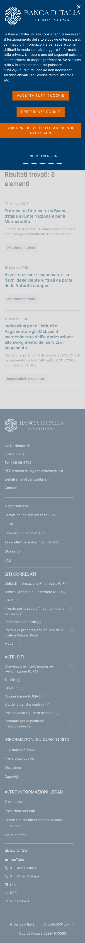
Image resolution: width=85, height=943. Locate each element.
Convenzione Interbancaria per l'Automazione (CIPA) (29, 669)
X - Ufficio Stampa (22, 876)
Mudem (11, 643)
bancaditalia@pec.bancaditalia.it (37, 471)
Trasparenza (14, 802)
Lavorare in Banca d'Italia (24, 533)
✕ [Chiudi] (79, 6)
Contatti (11, 488)
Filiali (9, 524)
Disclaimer (13, 767)
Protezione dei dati (20, 811)
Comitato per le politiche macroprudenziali (24, 723)
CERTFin (12, 688)
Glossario (12, 551)
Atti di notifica (15, 835)
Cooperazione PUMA (21, 696)
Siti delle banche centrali (24, 704)
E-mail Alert (17, 901)
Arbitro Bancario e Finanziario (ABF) (33, 592)
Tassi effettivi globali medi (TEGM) (32, 542)
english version (42, 158)
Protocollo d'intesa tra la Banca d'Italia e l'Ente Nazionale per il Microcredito (35, 216)
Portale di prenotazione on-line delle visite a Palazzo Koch (34, 632)
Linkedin (14, 884)
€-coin (10, 680)
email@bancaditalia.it (32, 479)
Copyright (12, 776)
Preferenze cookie (19, 758)
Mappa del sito (16, 506)
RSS (11, 893)
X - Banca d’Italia (20, 868)
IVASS (9, 600)
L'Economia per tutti (20, 622)
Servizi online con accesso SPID (30, 515)
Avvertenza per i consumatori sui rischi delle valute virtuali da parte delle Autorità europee (39, 280)
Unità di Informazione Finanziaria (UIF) (35, 583)
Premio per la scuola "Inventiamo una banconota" (34, 611)
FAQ (8, 560)
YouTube (14, 859)
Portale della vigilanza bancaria (29, 713)
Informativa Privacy (20, 749)
